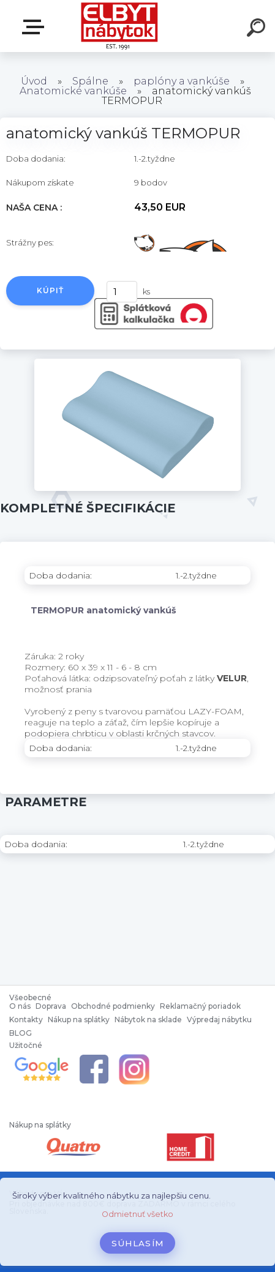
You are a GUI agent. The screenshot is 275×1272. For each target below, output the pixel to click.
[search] (258, 29)
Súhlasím (137, 1243)
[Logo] (119, 26)
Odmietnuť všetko (137, 1214)
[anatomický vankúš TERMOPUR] (137, 363)
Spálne (90, 81)
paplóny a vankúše (182, 81)
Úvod (34, 81)
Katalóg (35, 27)
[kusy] (122, 291)
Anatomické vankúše (73, 91)
